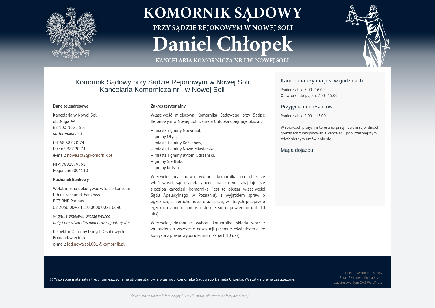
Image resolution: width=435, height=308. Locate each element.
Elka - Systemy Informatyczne (361, 277)
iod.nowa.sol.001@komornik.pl (96, 244)
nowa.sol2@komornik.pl (89, 155)
